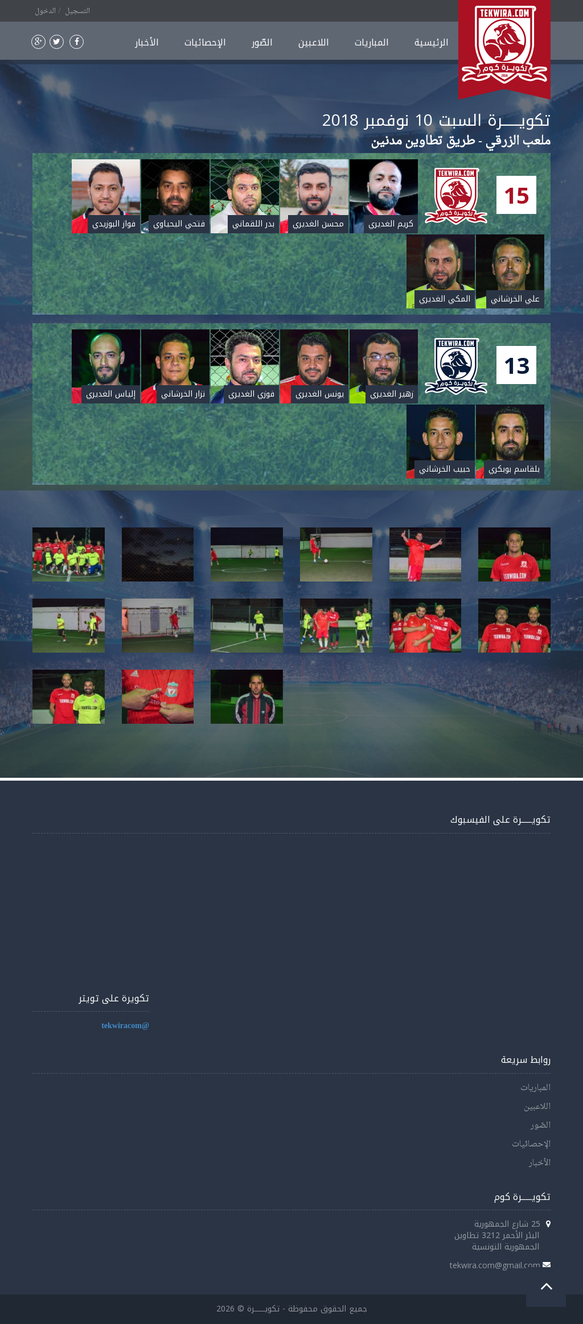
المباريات (372, 42)
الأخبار (147, 42)
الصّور (262, 42)
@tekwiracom (125, 1026)
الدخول (45, 11)
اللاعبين (313, 42)
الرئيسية (431, 42)
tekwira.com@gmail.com (495, 1265)
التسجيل (77, 11)
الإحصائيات (205, 42)
